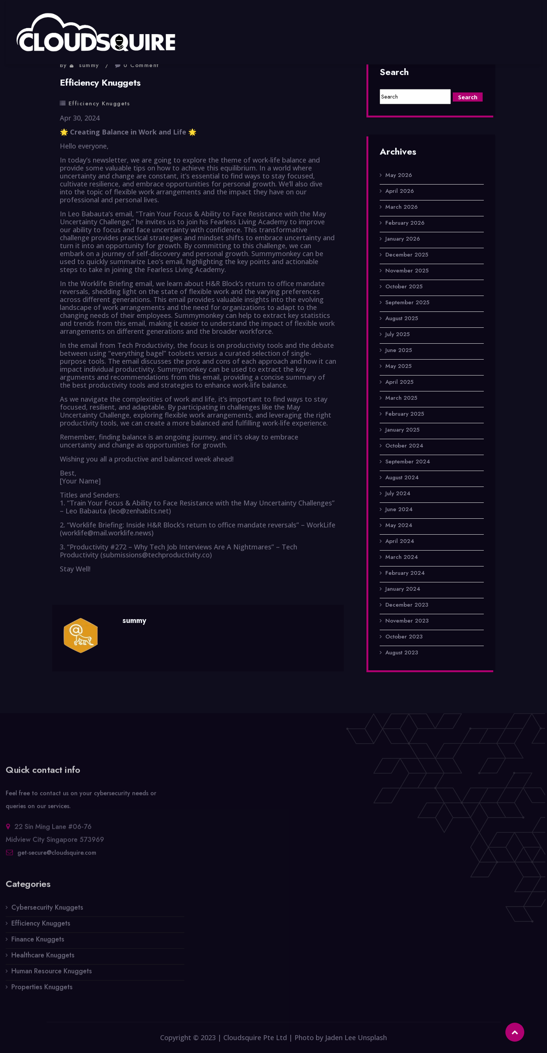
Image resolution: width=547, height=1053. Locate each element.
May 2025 (398, 366)
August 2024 (402, 478)
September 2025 (407, 303)
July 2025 (397, 334)
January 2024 (402, 589)
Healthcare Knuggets (43, 959)
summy (89, 65)
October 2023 (403, 637)
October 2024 (404, 446)
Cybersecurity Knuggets (47, 911)
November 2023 (407, 621)
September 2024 (407, 462)
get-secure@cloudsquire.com (56, 856)
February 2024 (405, 573)
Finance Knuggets (37, 943)
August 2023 (401, 653)
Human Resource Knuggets (51, 975)
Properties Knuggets (42, 991)
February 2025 (404, 414)
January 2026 (402, 239)
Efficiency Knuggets (99, 103)
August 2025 (401, 318)
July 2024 (397, 494)
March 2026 (401, 207)
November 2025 (407, 271)
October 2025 (403, 287)
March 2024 (401, 557)
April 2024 (399, 541)
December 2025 (406, 255)
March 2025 (401, 398)
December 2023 (406, 605)
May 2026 (398, 175)
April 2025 (399, 382)
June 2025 (398, 350)
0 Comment (141, 65)
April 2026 (399, 191)
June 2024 (399, 509)
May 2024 (398, 525)
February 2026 (404, 223)
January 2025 (402, 430)
